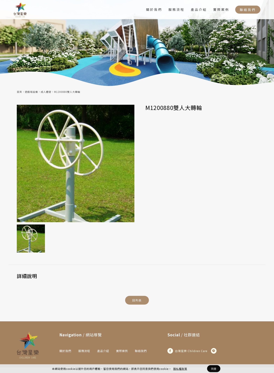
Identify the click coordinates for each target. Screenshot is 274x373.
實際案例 (221, 9)
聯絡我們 (248, 9)
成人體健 (46, 92)
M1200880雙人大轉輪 (67, 92)
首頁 (19, 92)
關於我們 (154, 9)
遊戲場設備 (31, 92)
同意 (213, 369)
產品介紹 (199, 9)
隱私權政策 (180, 369)
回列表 (137, 300)
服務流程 (176, 9)
